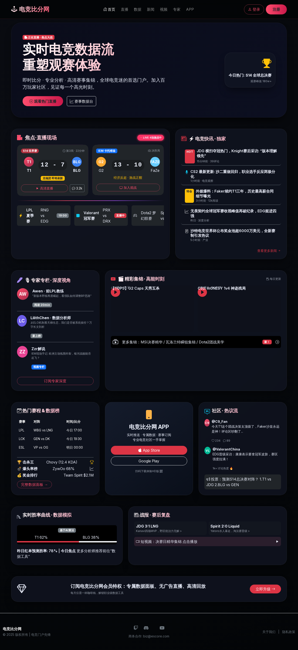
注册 (276, 9)
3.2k (77, 188)
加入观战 (128, 188)
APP (190, 9)
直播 (124, 9)
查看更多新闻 (269, 251)
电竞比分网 (30, 9)
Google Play (149, 461)
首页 (109, 9)
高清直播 (44, 188)
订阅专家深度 (55, 381)
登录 (254, 9)
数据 (137, 9)
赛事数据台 (81, 101)
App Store (149, 450)
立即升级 (265, 589)
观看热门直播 (42, 101)
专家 (176, 9)
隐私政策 (288, 632)
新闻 (150, 9)
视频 (163, 9)
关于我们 (268, 632)
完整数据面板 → (34, 484)
